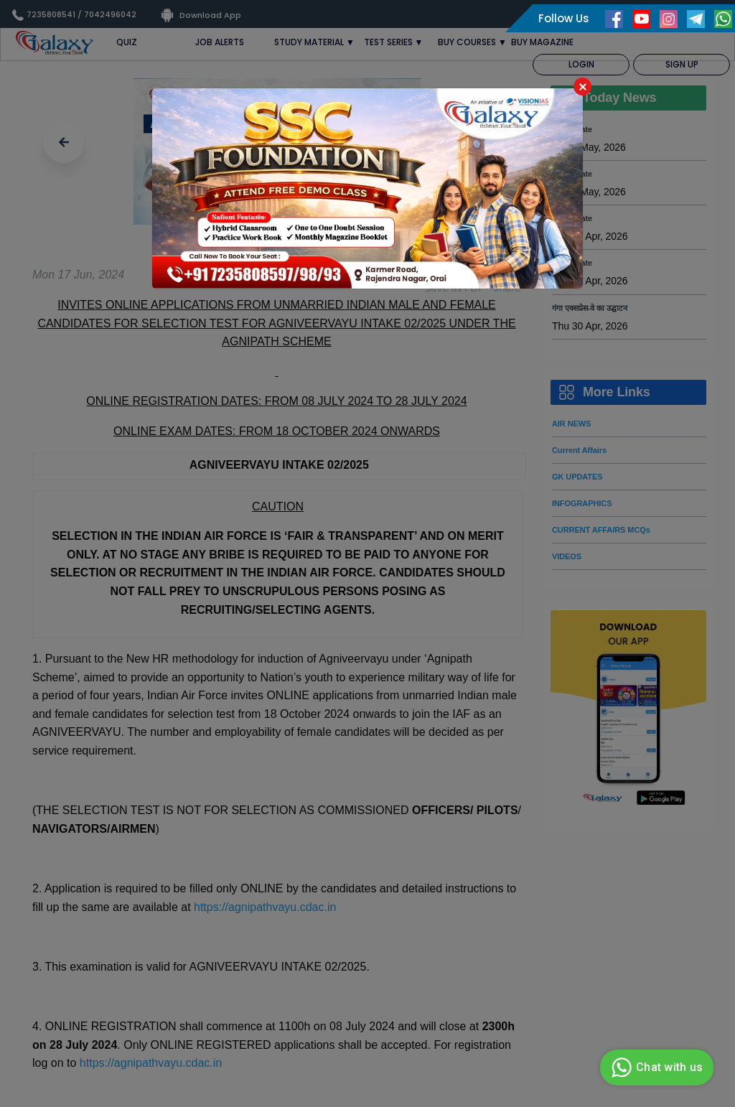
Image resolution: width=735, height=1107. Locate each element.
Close (582, 86)
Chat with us (655, 1067)
